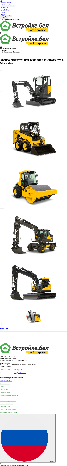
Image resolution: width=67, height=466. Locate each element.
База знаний (4, 7)
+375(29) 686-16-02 (6, 381)
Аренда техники (6, 2)
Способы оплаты (4, 389)
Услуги (2, 386)
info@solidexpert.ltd (20, 373)
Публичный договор (5, 392)
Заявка (4, 50)
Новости (4, 328)
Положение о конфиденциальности (9, 395)
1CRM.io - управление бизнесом (8, 409)
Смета (3, 12)
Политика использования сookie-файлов (10, 398)
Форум (3, 14)
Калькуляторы (5, 11)
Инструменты (5, 4)
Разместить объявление (10, 19)
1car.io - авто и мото (5, 406)
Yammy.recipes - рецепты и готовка (8, 412)
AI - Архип (4, 9)
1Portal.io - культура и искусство (8, 401)
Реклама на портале (5, 384)
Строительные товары (8, 6)
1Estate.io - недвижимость (6, 403)
